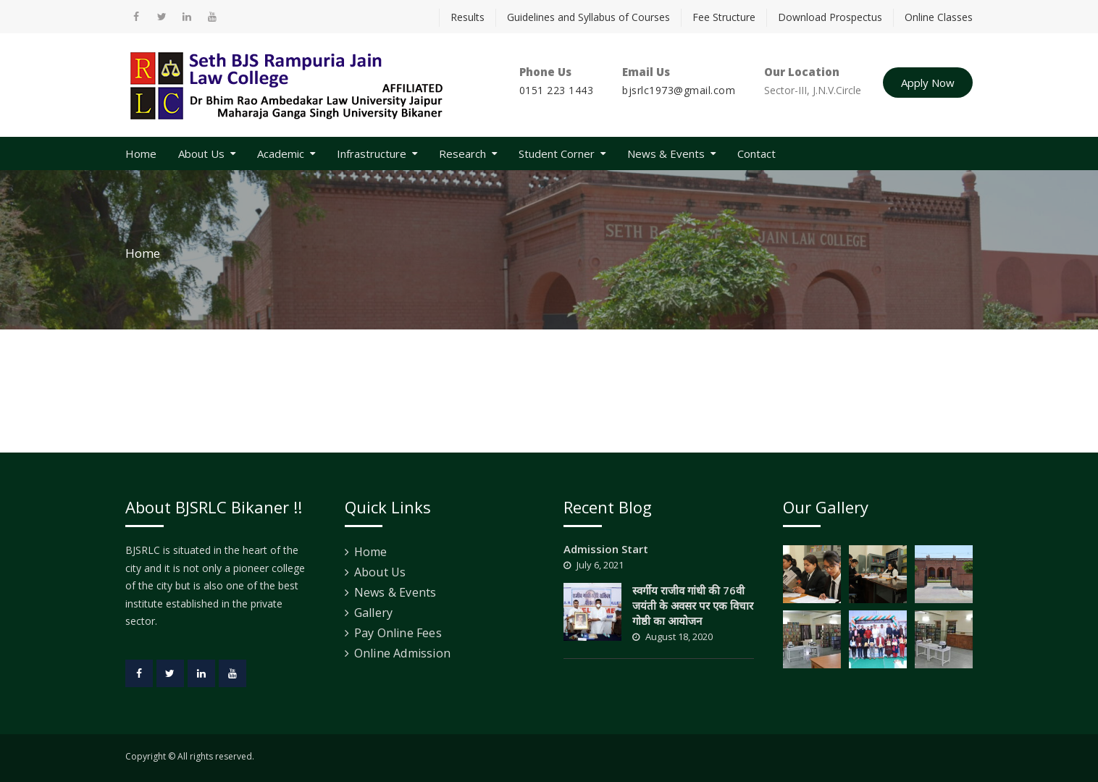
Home (140, 153)
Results (467, 17)
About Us (201, 153)
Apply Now (928, 82)
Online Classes (939, 17)
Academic (280, 153)
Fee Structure (723, 17)
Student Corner (557, 153)
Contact (756, 153)
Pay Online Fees (398, 633)
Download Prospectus (830, 17)
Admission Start (605, 549)
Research (462, 153)
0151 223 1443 (556, 90)
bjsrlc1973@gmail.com (678, 90)
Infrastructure (371, 153)
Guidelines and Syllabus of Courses (588, 17)
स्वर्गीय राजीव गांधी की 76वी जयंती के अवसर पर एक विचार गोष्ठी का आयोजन (692, 605)
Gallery (373, 613)
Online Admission (402, 653)
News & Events (666, 153)
